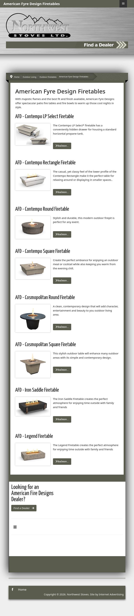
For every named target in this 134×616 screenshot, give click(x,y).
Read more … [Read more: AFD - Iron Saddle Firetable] (62, 419)
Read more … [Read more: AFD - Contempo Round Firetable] (62, 234)
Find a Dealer (24, 508)
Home (22, 589)
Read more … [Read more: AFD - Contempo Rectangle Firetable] (62, 192)
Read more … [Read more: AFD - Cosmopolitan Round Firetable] (62, 327)
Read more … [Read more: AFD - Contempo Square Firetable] (62, 280)
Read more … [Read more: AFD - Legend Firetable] (62, 461)
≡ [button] (123, 3)
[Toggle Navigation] (15, 527)
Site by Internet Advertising (107, 594)
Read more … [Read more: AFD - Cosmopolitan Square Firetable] (62, 369)
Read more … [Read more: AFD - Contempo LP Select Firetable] (62, 145)
